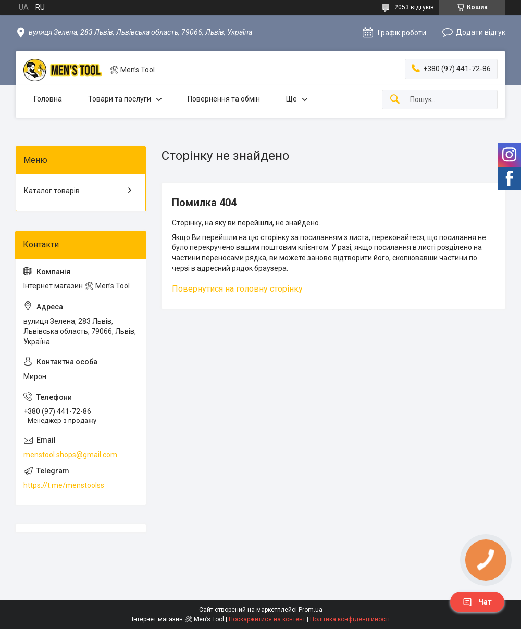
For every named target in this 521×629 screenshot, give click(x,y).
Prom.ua (310, 609)
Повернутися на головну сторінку (237, 289)
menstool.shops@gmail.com (70, 454)
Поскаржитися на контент (267, 619)
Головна (48, 99)
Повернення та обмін (224, 99)
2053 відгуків (414, 7)
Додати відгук (480, 32)
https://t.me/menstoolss (63, 485)
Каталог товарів (52, 190)
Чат (477, 602)
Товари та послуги (119, 99)
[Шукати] (395, 100)
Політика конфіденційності (350, 619)
